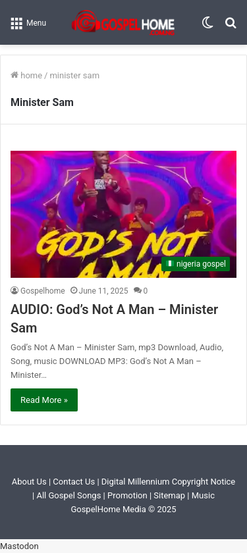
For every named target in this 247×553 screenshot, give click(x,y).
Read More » (44, 400)
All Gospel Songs (69, 495)
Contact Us (74, 482)
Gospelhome (42, 291)
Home (26, 75)
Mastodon (19, 546)
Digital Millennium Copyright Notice (168, 482)
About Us (29, 482)
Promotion (127, 495)
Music (203, 495)
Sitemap (169, 495)
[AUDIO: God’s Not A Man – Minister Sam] (123, 214)
